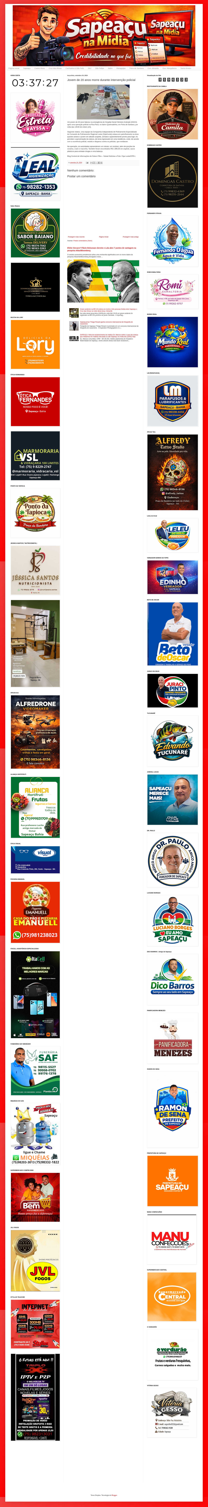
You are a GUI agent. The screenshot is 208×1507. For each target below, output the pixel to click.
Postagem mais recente (76, 237)
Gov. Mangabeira (170, 68)
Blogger (114, 1495)
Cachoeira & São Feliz (75, 68)
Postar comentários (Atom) (82, 241)
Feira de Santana (137, 68)
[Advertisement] (35, 1464)
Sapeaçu (27, 68)
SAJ (89, 68)
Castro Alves (39, 68)
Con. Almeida (153, 68)
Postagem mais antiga (130, 237)
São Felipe (99, 68)
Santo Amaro (185, 68)
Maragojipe (121, 68)
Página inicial (13, 68)
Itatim (110, 68)
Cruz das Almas (55, 68)
